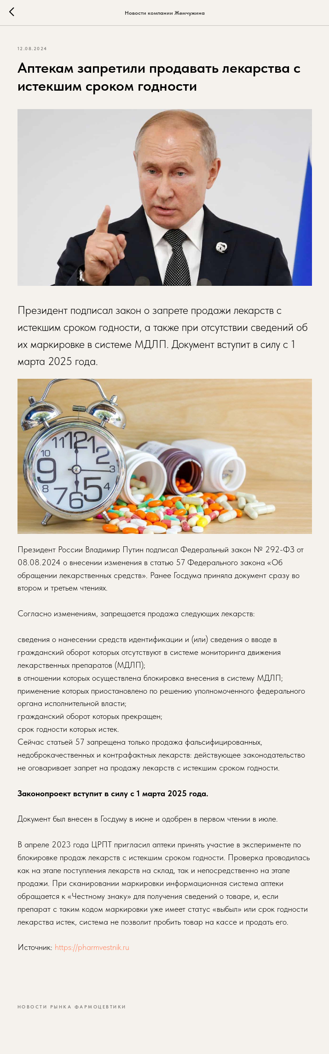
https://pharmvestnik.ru (92, 947)
